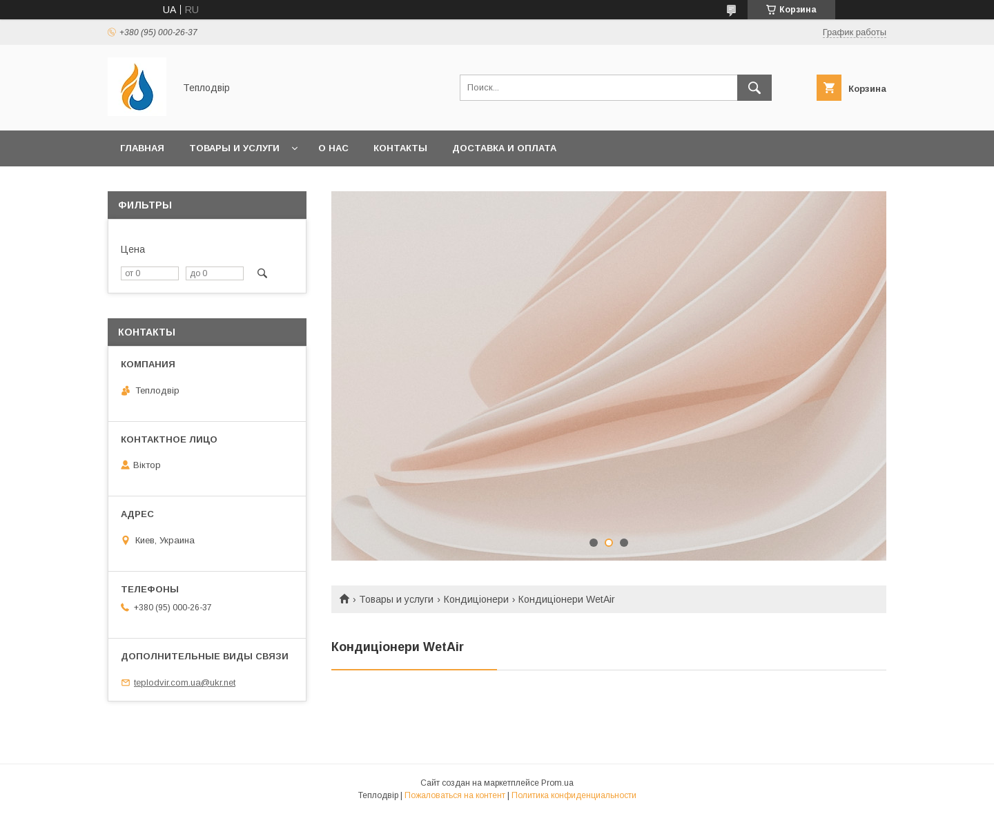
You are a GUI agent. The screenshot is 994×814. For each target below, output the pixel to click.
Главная (142, 148)
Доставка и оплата (504, 148)
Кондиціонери (476, 599)
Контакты (400, 148)
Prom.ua (557, 783)
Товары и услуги (234, 148)
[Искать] (754, 88)
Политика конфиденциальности (573, 795)
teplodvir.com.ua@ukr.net (184, 682)
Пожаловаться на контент (455, 795)
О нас (333, 148)
